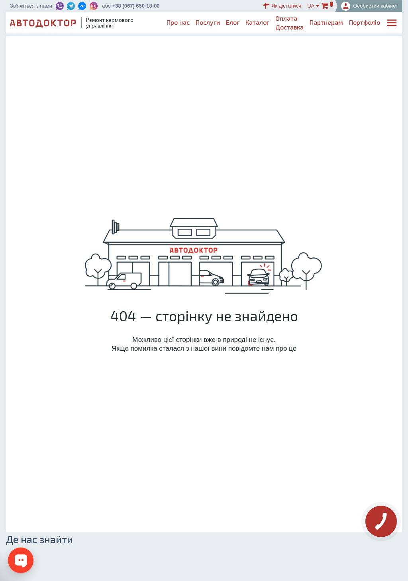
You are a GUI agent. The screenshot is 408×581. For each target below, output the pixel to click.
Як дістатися (282, 6)
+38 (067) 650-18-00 (136, 6)
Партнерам (326, 22)
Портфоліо (364, 22)
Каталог (257, 22)
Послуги (208, 22)
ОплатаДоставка (289, 22)
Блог (232, 22)
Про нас (178, 22)
